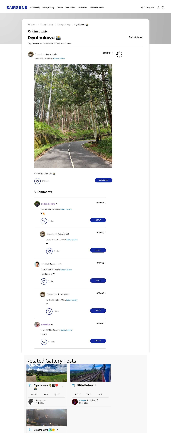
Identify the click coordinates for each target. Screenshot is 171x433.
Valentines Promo (97, 8)
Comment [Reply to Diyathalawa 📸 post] (103, 180)
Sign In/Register (147, 7)
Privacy (14, 430)
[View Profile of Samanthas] (45, 325)
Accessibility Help (20, 425)
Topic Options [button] (135, 37)
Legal (60, 430)
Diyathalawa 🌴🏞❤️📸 (46, 387)
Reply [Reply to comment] (98, 220)
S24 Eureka (82, 8)
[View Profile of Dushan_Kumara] (48, 204)
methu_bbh (127, 400)
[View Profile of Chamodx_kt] (40, 54)
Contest (60, 8)
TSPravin (82, 400)
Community (35, 8)
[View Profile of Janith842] (45, 264)
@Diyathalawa (85, 385)
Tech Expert (70, 8)
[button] (107, 53)
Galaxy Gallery (48, 8)
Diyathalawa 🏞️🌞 (131, 385)
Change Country (113, 427)
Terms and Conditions (69, 425)
